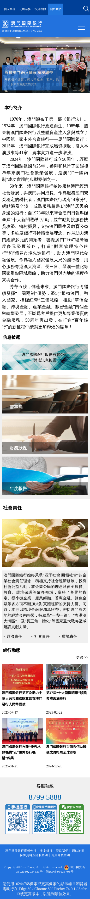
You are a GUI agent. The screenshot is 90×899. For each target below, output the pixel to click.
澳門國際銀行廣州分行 (20, 850)
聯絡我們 (62, 850)
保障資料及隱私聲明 (34, 855)
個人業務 (9, 9)
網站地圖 (78, 850)
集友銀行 (46, 850)
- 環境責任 (68, 636)
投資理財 (40, 9)
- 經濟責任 (13, 636)
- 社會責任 (40, 636)
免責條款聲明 (60, 855)
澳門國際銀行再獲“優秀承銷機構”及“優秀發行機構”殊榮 (21, 752)
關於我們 (55, 9)
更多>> (82, 657)
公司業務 (25, 9)
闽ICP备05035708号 (60, 871)
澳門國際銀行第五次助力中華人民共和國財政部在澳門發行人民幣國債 (22, 698)
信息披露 (11, 337)
